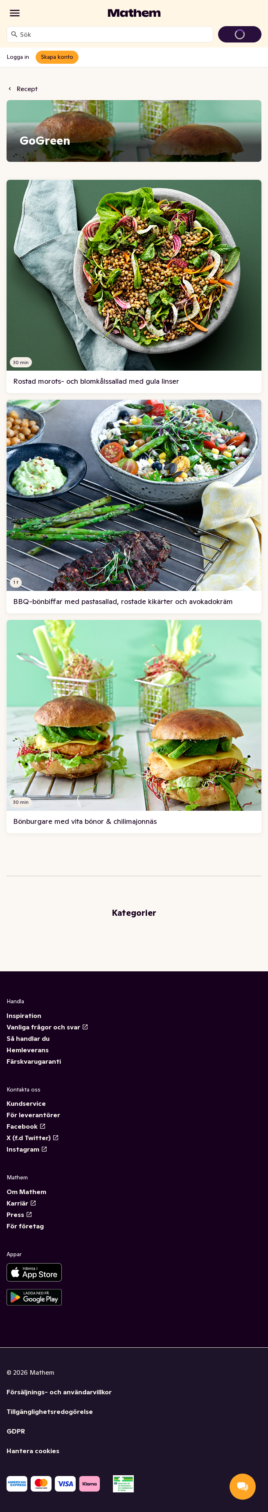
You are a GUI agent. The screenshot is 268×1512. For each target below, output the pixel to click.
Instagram (27, 1149)
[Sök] (14, 34)
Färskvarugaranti (34, 1061)
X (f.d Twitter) (33, 1138)
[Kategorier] (15, 13)
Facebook (26, 1126)
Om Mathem (26, 1192)
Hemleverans (28, 1050)
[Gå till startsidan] (134, 13)
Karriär (21, 1203)
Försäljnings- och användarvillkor (59, 1392)
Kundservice (26, 1103)
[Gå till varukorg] (239, 34)
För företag (25, 1226)
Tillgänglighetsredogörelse (50, 1411)
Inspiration (24, 1015)
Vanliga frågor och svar (47, 1027)
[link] (134, 286)
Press (19, 1214)
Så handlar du (28, 1038)
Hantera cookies (33, 1451)
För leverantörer (33, 1115)
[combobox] (114, 34)
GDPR (16, 1431)
